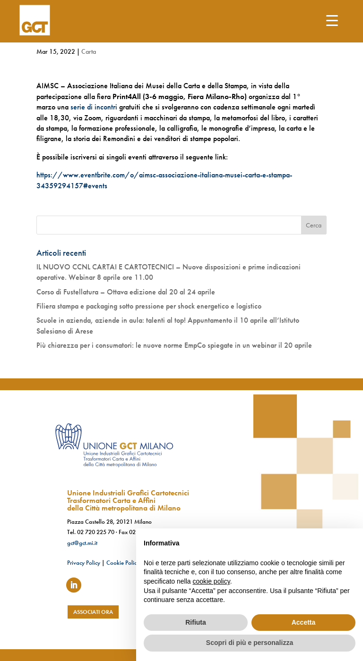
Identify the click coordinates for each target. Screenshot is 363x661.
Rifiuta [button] (195, 622)
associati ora (93, 612)
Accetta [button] (304, 622)
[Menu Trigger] (332, 20)
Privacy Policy (83, 563)
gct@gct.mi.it (82, 543)
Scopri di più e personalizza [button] (249, 642)
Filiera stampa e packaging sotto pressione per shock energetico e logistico (148, 306)
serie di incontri (93, 107)
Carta (88, 51)
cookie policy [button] (211, 581)
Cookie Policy (122, 563)
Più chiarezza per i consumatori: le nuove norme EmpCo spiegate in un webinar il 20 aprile (174, 345)
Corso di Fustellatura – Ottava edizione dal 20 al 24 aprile (125, 292)
